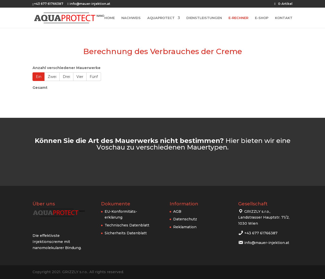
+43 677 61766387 (261, 233)
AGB (177, 211)
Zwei (52, 76)
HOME (109, 18)
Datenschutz (185, 219)
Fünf (94, 76)
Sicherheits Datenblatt (126, 233)
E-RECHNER (238, 18)
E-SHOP (261, 18)
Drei (66, 76)
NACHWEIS (131, 18)
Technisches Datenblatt (127, 225)
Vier (79, 76)
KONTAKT (283, 18)
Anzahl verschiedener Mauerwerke (66, 67)
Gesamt (39, 87)
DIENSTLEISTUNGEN (204, 18)
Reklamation (185, 227)
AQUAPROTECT (161, 18)
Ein (38, 76)
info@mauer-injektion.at (266, 242)
